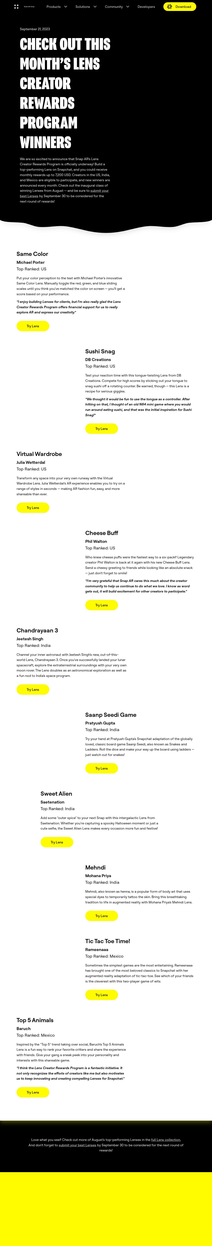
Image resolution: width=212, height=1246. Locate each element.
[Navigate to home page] (29, 6)
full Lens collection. (166, 1140)
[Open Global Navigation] (16, 6)
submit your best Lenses (77, 1145)
